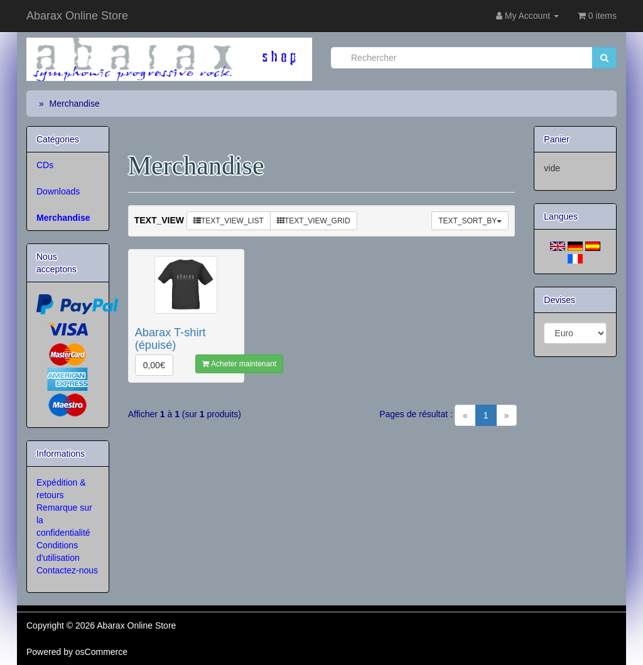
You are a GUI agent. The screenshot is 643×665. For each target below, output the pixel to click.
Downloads (58, 191)
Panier (556, 139)
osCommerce (101, 652)
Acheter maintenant (239, 363)
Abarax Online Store (77, 15)
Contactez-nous (67, 570)
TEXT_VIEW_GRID (313, 220)
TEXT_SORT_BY (470, 220)
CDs (44, 165)
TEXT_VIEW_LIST (228, 220)
